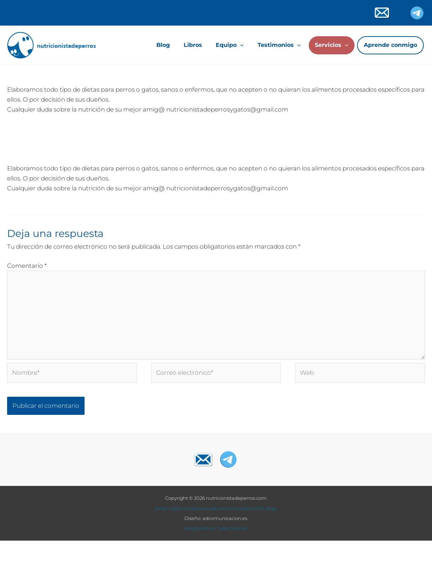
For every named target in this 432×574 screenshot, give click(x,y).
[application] (240, 45)
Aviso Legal (168, 509)
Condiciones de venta (206, 509)
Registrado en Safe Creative (215, 529)
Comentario (27, 265)
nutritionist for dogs (254, 509)
